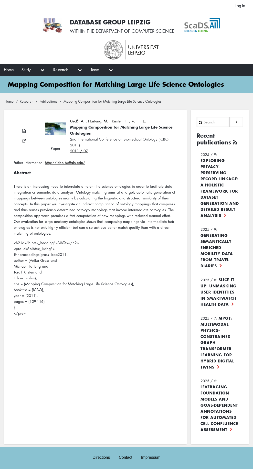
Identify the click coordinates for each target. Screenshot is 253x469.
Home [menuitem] (9, 69)
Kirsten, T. (120, 121)
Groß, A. (77, 121)
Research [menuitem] (60, 69)
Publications (48, 101)
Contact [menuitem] (125, 457)
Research (26, 101)
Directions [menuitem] (101, 457)
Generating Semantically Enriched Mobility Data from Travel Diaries (216, 250)
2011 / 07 (79, 150)
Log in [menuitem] (239, 6)
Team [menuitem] (95, 69)
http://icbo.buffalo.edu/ (65, 162)
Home (9, 101)
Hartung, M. (98, 121)
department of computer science (135, 31)
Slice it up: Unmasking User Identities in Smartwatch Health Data (218, 292)
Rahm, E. (138, 121)
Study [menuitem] (26, 69)
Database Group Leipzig (110, 21)
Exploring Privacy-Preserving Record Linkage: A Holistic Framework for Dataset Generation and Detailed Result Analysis (219, 187)
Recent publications (214, 138)
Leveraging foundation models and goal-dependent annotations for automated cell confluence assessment (219, 408)
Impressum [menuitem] (150, 457)
